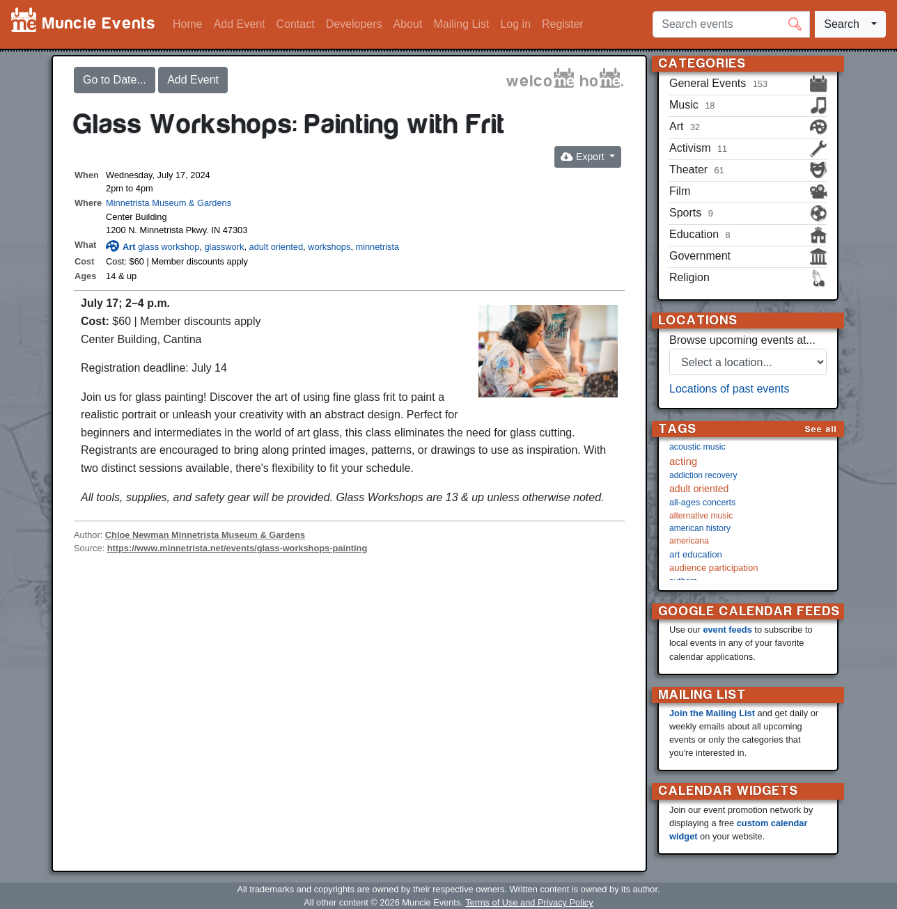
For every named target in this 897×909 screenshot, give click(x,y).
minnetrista (378, 247)
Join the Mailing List (712, 713)
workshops (329, 247)
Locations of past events (729, 389)
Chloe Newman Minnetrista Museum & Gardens (205, 535)
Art (120, 247)
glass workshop (168, 247)
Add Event (239, 24)
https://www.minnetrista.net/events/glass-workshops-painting (237, 548)
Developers (354, 24)
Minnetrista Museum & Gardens (168, 203)
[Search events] (731, 24)
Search (841, 24)
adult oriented (276, 247)
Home (188, 24)
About (408, 24)
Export (584, 156)
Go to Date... (114, 80)
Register (563, 24)
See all (821, 429)
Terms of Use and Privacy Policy (529, 902)
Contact (295, 24)
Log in (515, 24)
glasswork (224, 247)
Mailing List (461, 24)
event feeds (727, 629)
